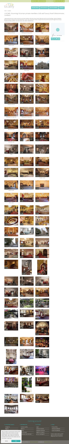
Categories (7, 427)
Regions (7, 429)
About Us (34, 1)
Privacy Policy (55, 427)
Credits (22, 430)
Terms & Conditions (56, 429)
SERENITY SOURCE (48, 442)
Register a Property (40, 432)
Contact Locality (24, 427)
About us (22, 429)
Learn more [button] (9, 438)
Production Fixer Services (26, 434)
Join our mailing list (40, 434)
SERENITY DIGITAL (34, 442)
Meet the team (24, 432)
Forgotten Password (40, 430)
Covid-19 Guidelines (56, 430)
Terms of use (54, 35)
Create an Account (40, 429)
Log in (37, 427)
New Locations (41, 1)
